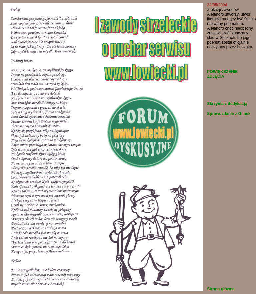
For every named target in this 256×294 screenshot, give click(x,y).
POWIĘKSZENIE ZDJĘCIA (222, 74)
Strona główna (221, 289)
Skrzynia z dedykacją (227, 103)
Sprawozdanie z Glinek (228, 113)
